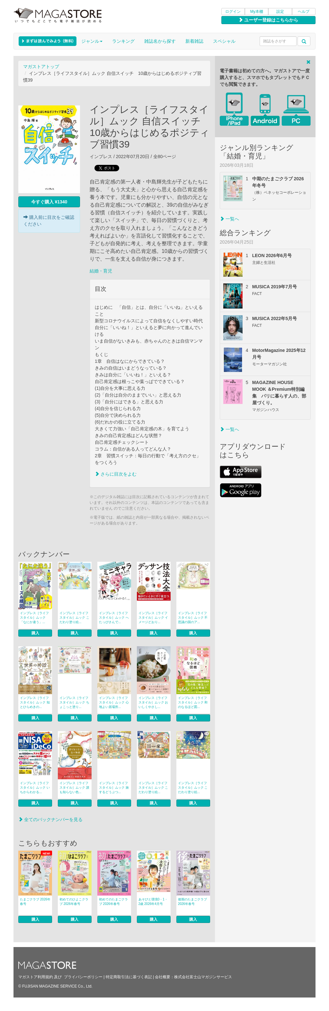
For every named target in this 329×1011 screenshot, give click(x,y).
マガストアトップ (41, 66)
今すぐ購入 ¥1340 (49, 201)
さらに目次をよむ (116, 474)
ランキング (123, 41)
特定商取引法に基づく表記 (129, 977)
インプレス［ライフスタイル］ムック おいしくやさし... (153, 702)
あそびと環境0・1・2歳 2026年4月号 (153, 902)
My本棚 (256, 11)
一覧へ (229, 218)
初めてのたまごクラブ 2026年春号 (113, 902)
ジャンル (91, 41)
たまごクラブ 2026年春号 (35, 902)
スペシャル (224, 41)
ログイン (233, 11)
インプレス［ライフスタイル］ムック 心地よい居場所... (114, 702)
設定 (280, 11)
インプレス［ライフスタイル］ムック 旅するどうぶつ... (114, 787)
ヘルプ (303, 11)
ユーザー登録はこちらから (268, 19)
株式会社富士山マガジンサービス (203, 977)
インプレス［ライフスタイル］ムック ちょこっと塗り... (74, 702)
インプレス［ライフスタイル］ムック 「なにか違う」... (34, 617)
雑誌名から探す (160, 41)
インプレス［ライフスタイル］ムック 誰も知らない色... (74, 787)
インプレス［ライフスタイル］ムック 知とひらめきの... (35, 702)
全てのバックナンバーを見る (50, 819)
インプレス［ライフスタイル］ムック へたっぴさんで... (114, 617)
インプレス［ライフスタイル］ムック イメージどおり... (153, 617)
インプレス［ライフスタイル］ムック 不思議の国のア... (193, 617)
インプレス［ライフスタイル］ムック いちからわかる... (35, 787)
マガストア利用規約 (35, 977)
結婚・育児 (101, 270)
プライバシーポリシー (83, 977)
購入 (35, 633)
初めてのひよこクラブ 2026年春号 (73, 902)
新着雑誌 (194, 41)
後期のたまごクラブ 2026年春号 (192, 902)
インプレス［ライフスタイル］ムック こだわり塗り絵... (74, 617)
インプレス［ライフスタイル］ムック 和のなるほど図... (193, 702)
